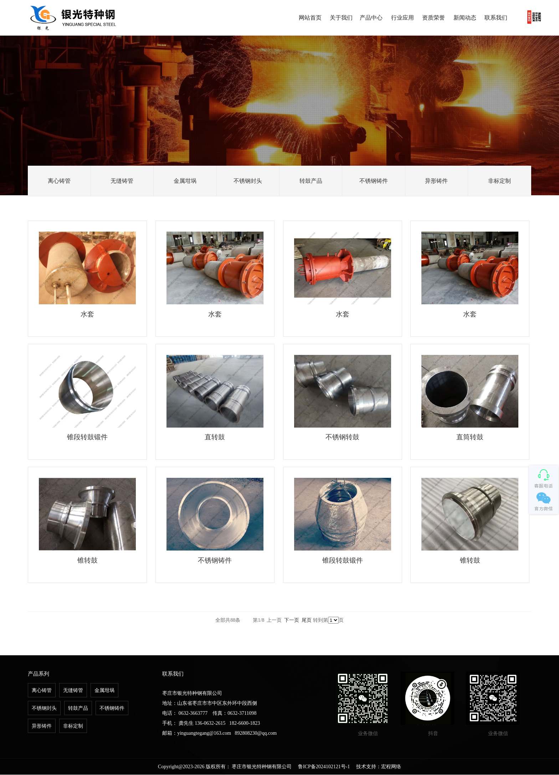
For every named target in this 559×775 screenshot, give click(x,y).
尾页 (307, 620)
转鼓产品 (310, 181)
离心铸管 (59, 181)
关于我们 (341, 18)
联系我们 (495, 18)
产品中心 (371, 18)
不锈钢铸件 (373, 181)
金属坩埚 (185, 181)
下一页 (292, 620)
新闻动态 (464, 18)
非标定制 (499, 181)
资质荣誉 (433, 18)
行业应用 (402, 18)
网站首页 (310, 18)
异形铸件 (436, 181)
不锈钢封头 (248, 181)
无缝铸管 (122, 181)
